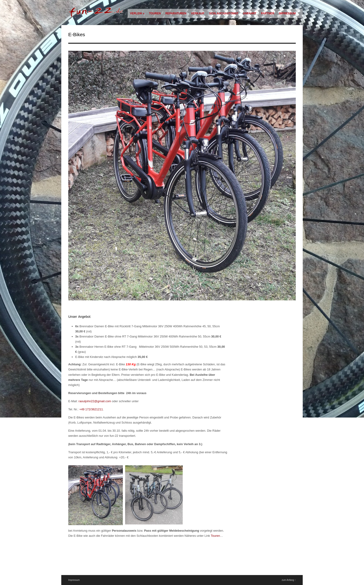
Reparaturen (175, 13)
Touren (155, 13)
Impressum (287, 13)
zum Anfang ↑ (289, 580)
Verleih (137, 13)
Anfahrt (249, 13)
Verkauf (198, 13)
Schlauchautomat (223, 13)
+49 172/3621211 (91, 409)
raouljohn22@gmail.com (95, 401)
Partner (267, 13)
